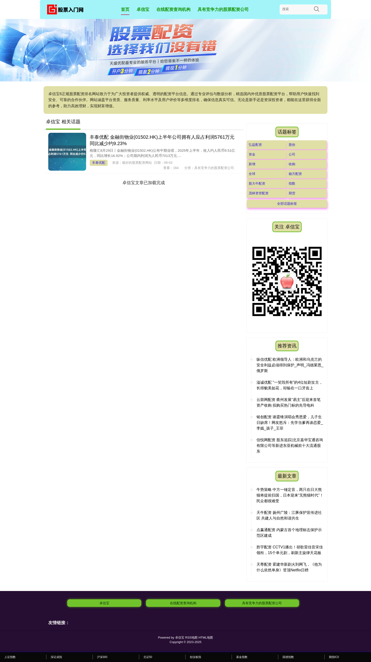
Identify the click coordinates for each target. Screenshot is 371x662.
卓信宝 (143, 9)
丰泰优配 (98, 162)
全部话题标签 (287, 203)
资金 (252, 154)
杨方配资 (295, 174)
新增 (252, 164)
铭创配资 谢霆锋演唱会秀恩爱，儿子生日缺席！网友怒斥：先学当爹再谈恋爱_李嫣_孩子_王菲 (289, 422)
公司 (292, 154)
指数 (292, 183)
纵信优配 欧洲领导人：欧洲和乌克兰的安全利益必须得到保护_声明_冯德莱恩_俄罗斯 (289, 365)
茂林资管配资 (259, 193)
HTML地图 (206, 637)
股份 (292, 145)
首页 (125, 9)
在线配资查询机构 (173, 9)
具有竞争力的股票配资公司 (223, 9)
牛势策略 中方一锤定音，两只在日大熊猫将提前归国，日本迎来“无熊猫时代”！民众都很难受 (289, 495)
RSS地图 (191, 637)
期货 (292, 193)
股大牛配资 (257, 183)
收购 (292, 164)
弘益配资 (255, 145)
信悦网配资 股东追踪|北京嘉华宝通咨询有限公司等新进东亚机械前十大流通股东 (289, 445)
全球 (252, 174)
